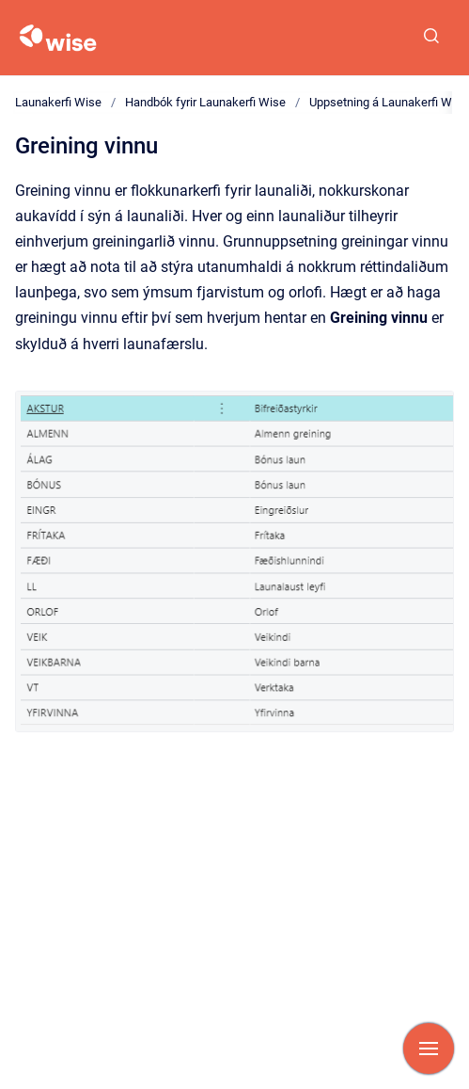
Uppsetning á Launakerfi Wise (388, 102)
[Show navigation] (428, 1048)
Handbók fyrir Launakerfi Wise (205, 102)
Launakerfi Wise (58, 102)
